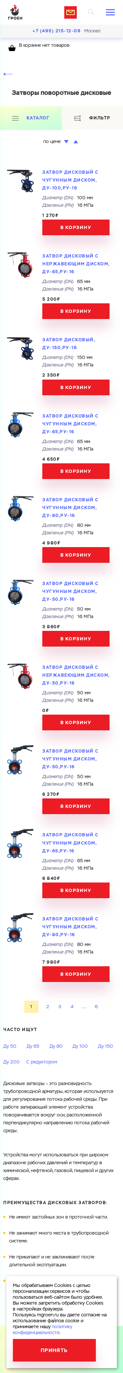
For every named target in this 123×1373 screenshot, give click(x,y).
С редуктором (41, 1062)
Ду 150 (105, 1046)
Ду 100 (80, 1046)
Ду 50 (9, 1046)
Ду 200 (11, 1062)
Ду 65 (33, 1046)
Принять (54, 1350)
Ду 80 (56, 1046)
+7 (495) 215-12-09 (56, 31)
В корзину (76, 227)
